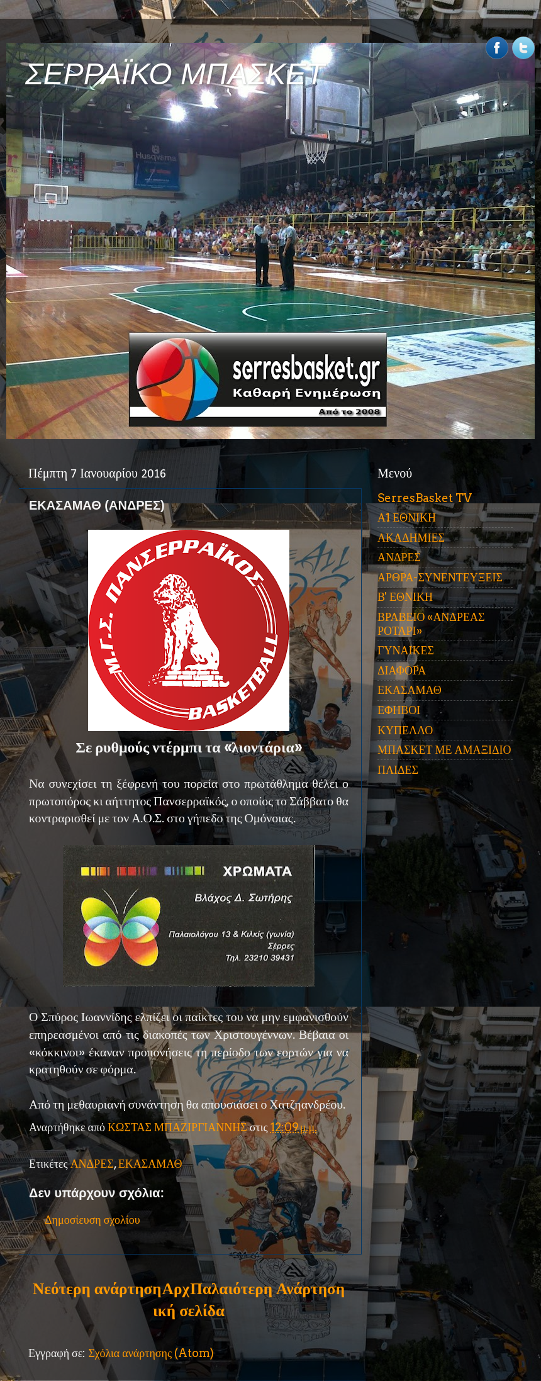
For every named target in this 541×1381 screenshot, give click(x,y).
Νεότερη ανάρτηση (97, 1288)
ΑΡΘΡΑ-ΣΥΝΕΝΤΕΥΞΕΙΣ (440, 577)
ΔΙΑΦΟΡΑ (401, 670)
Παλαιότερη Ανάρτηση (267, 1288)
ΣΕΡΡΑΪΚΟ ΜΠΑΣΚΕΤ (175, 74)
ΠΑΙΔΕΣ (397, 769)
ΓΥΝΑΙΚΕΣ (405, 650)
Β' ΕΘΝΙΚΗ (405, 596)
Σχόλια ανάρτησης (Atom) (151, 1353)
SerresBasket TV (424, 498)
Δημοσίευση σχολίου (92, 1219)
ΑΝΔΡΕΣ (92, 1163)
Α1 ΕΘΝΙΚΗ (406, 517)
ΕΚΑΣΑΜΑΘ (150, 1163)
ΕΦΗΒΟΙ (398, 710)
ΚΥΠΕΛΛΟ (405, 730)
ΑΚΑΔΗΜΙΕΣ (411, 537)
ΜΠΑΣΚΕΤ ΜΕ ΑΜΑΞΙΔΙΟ (444, 749)
